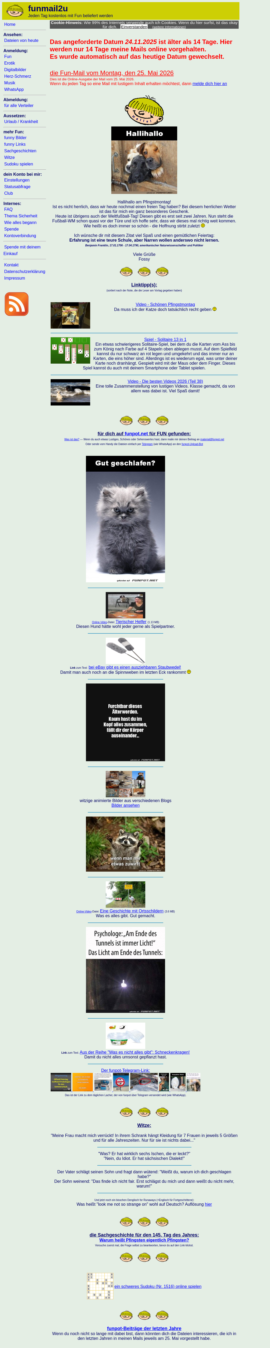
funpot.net (136, 433)
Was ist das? (71, 439)
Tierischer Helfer (131, 621)
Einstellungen (17, 180)
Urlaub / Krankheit (21, 121)
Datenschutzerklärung (24, 271)
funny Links (15, 144)
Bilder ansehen (126, 805)
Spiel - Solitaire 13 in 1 (165, 339)
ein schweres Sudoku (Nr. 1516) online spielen (157, 1286)
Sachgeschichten (20, 151)
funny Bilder (15, 137)
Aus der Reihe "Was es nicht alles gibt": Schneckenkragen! (135, 1052)
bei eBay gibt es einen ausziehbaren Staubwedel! (135, 667)
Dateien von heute (21, 40)
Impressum (14, 278)
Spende (11, 229)
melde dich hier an (209, 83)
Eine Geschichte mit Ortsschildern (131, 911)
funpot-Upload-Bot (192, 444)
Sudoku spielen (18, 164)
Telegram (147, 444)
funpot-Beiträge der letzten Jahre (144, 1328)
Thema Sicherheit (20, 216)
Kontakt (11, 265)
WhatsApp (14, 89)
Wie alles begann (20, 222)
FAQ (8, 209)
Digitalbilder (15, 69)
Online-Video (99, 622)
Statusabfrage (17, 186)
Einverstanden (134, 27)
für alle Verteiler (18, 105)
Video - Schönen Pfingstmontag (165, 304)
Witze (9, 157)
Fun (8, 56)
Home (10, 24)
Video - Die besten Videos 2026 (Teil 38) (165, 381)
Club (8, 193)
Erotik (9, 63)
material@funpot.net (212, 439)
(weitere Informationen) (169, 27)
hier (208, 1204)
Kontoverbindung (20, 235)
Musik (9, 83)
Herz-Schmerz (17, 76)
